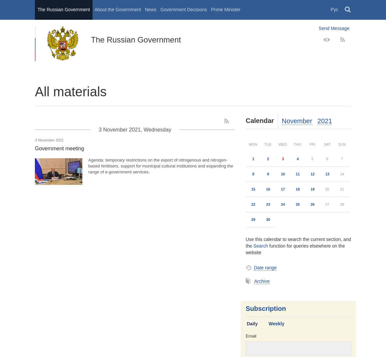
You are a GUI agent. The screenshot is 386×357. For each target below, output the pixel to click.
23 (268, 204)
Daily (252, 323)
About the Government (118, 9)
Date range (265, 267)
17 (283, 189)
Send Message (334, 28)
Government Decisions (183, 9)
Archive (262, 281)
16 (268, 189)
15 (253, 189)
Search (260, 246)
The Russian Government (64, 9)
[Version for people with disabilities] (327, 40)
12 (313, 174)
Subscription (266, 308)
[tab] (254, 324)
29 (253, 220)
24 (283, 204)
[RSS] (342, 40)
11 (298, 174)
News (150, 9)
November (297, 121)
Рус (334, 9)
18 (298, 189)
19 (313, 189)
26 (313, 204)
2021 (324, 121)
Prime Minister (225, 9)
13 (327, 174)
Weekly (276, 323)
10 (283, 174)
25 (298, 204)
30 (268, 220)
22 (253, 204)
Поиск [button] (348, 10)
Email (251, 336)
